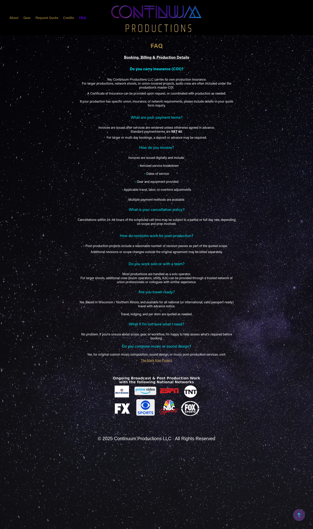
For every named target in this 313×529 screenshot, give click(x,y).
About (14, 17)
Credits (68, 17)
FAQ (82, 17)
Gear (27, 17)
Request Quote (47, 17)
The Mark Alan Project (156, 360)
